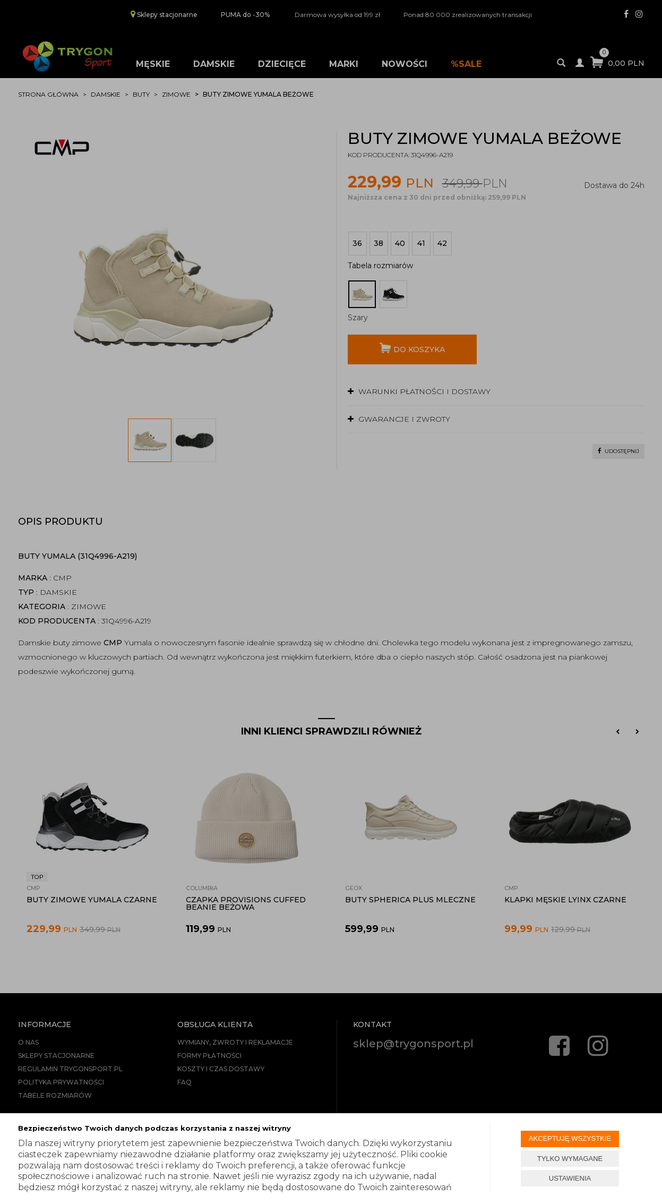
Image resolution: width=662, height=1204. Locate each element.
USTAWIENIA (570, 1178)
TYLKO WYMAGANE (570, 1159)
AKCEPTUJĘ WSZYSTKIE (570, 1138)
